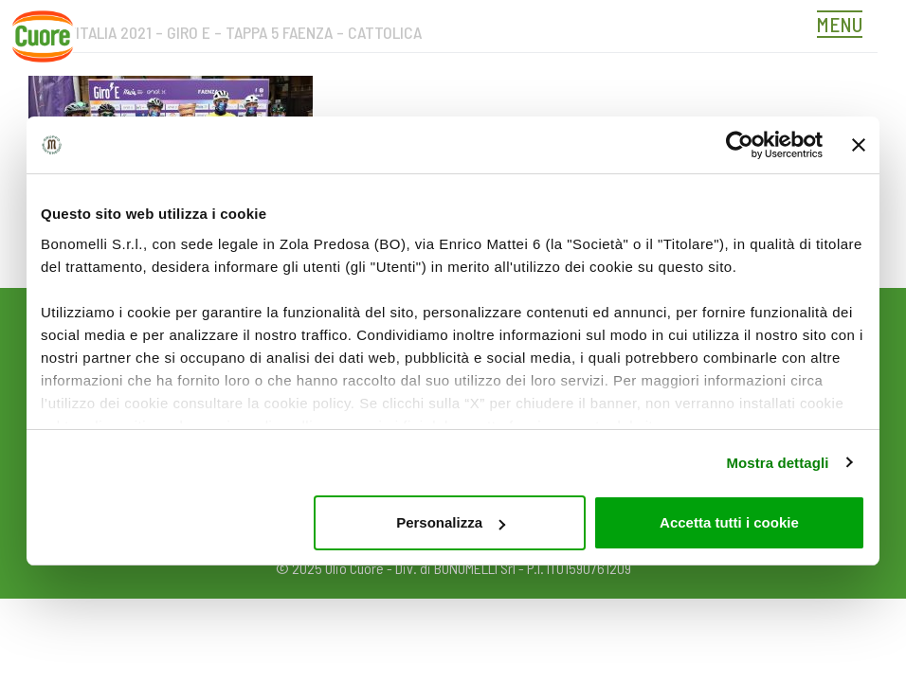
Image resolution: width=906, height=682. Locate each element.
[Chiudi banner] (858, 145)
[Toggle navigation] (844, 26)
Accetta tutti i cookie (729, 522)
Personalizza (450, 522)
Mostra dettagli (777, 463)
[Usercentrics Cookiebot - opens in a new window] (740, 145)
